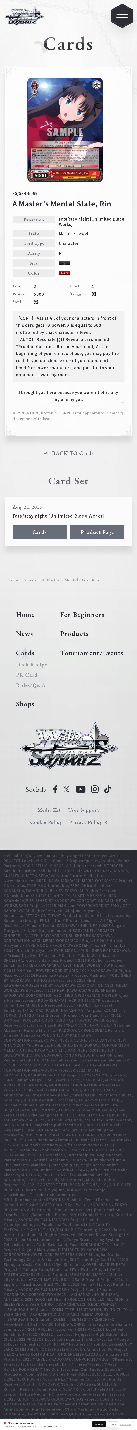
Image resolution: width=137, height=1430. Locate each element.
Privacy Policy (55, 1426)
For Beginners (82, 614)
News (24, 633)
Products (74, 633)
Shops (25, 703)
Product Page (97, 532)
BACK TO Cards (73, 453)
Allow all (99, 1424)
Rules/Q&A (31, 685)
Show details (125, 1424)
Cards (39, 532)
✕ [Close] (133, 1422)
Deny (113, 1424)
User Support (83, 810)
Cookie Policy (46, 822)
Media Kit (49, 810)
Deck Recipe (31, 664)
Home (13, 580)
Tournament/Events (91, 653)
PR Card (27, 675)
